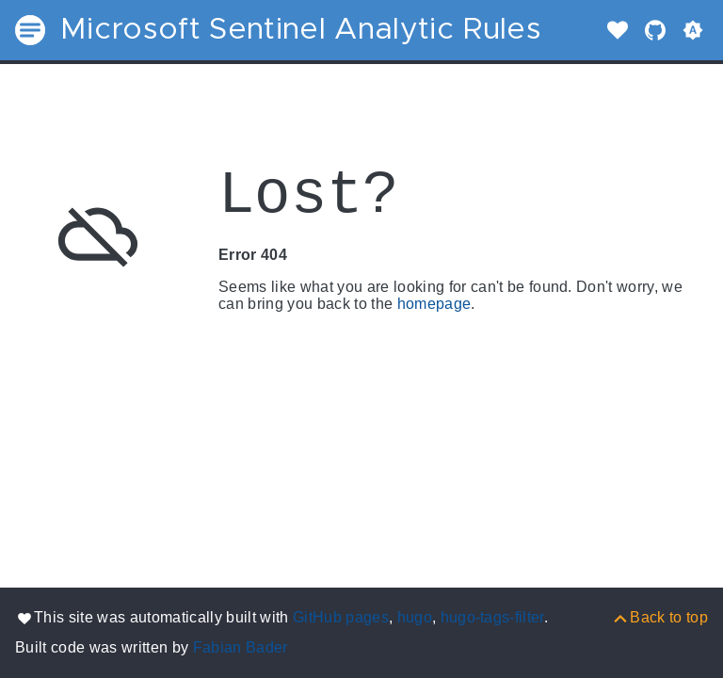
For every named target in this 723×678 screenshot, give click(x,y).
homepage (434, 304)
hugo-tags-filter (492, 617)
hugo (414, 617)
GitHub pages (341, 617)
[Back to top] (659, 617)
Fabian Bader (240, 647)
